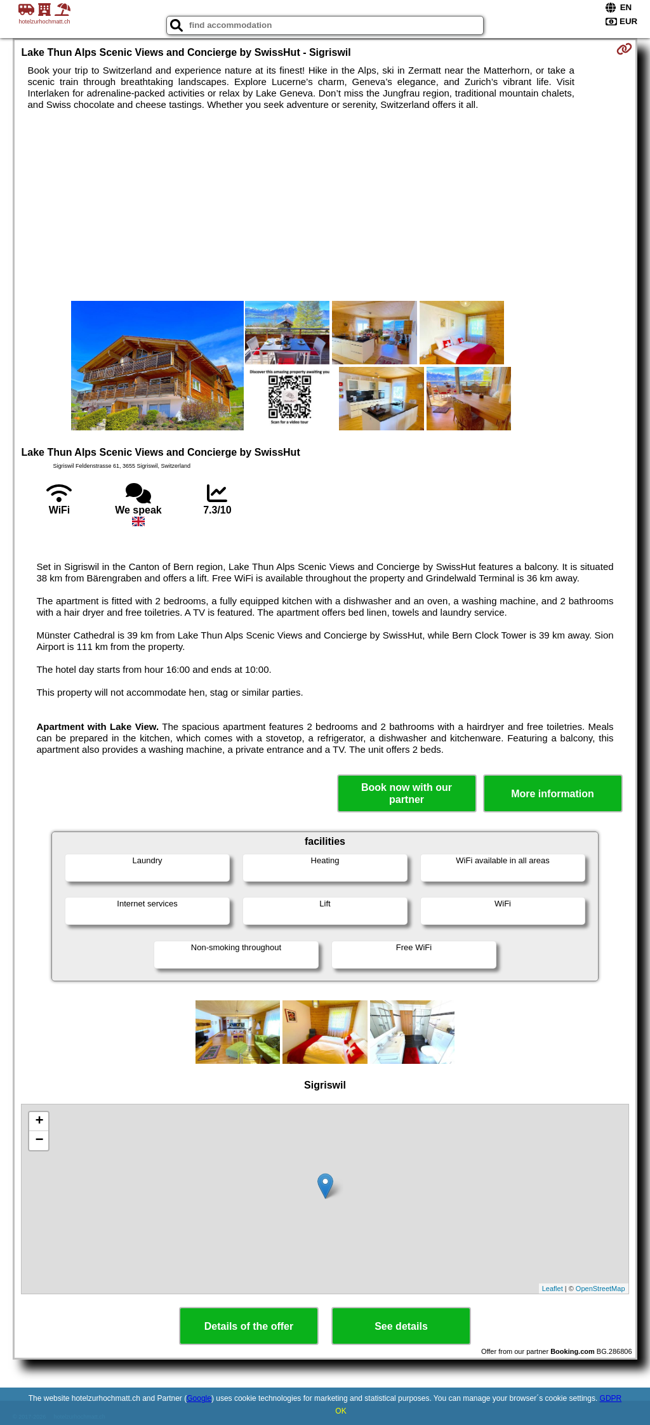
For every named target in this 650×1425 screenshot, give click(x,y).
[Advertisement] (325, 206)
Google (199, 1398)
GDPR (611, 1398)
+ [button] (39, 1121)
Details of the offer (248, 1326)
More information (552, 793)
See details (401, 1326)
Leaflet (552, 1288)
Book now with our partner (406, 793)
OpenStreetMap (600, 1288)
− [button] (39, 1140)
